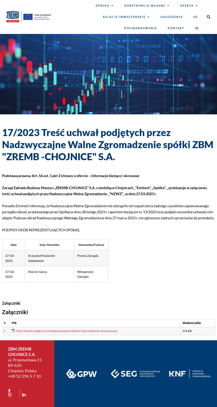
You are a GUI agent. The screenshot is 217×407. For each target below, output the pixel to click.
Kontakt (176, 28)
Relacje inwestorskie (126, 17)
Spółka (105, 5)
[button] (208, 17)
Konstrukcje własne (147, 5)
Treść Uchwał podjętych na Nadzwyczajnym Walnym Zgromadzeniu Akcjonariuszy (66, 331)
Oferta (189, 5)
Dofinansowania (140, 28)
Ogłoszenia (171, 16)
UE (195, 16)
